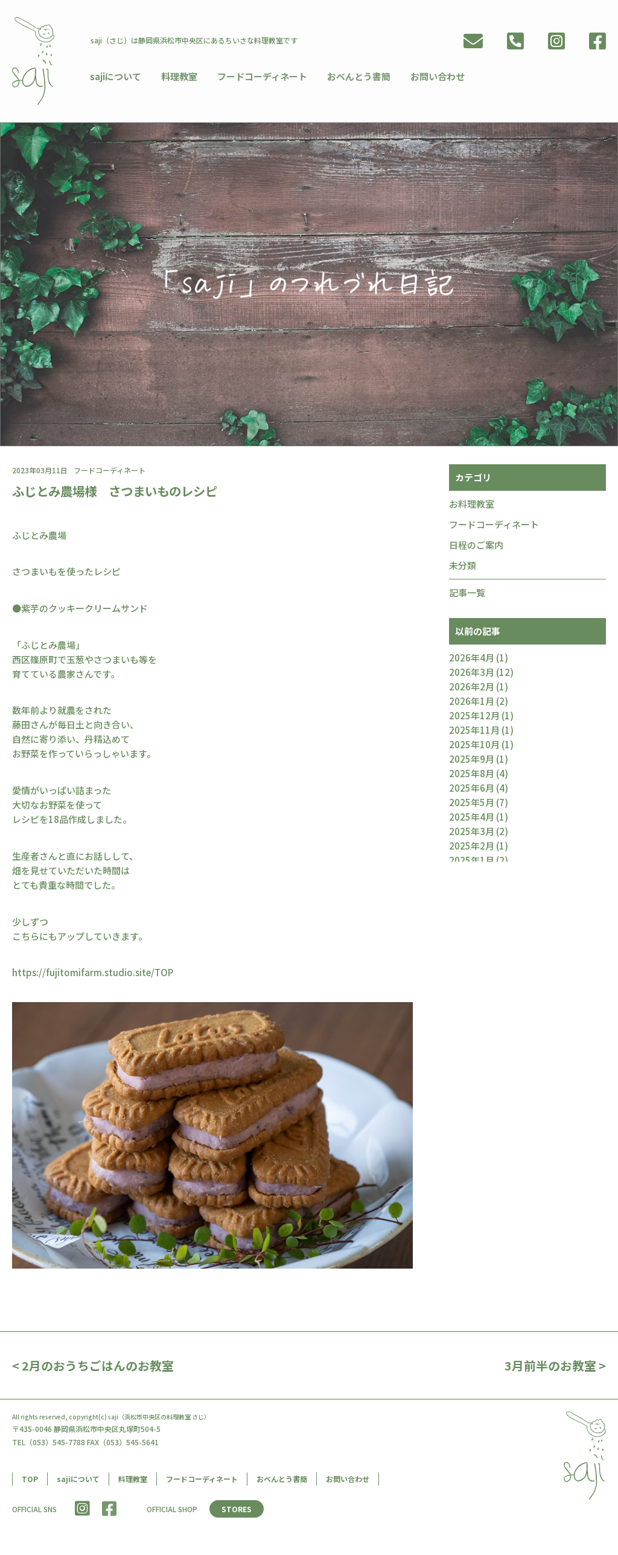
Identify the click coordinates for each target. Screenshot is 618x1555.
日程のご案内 (476, 546)
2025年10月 (474, 745)
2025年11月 (474, 731)
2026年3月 (471, 673)
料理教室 (178, 75)
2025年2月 (471, 847)
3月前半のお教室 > (555, 1367)
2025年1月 (471, 861)
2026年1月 (471, 702)
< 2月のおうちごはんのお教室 (93, 1367)
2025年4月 (471, 818)
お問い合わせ (431, 75)
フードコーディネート (259, 75)
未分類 (462, 566)
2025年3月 (471, 832)
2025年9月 (471, 760)
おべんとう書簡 (354, 75)
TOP (30, 1480)
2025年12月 (474, 716)
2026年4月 (471, 658)
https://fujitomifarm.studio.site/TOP (92, 973)
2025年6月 (471, 789)
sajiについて (116, 75)
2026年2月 (471, 687)
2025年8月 (471, 774)
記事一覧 (467, 593)
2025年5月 (471, 803)
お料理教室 (471, 505)
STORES (237, 1510)
